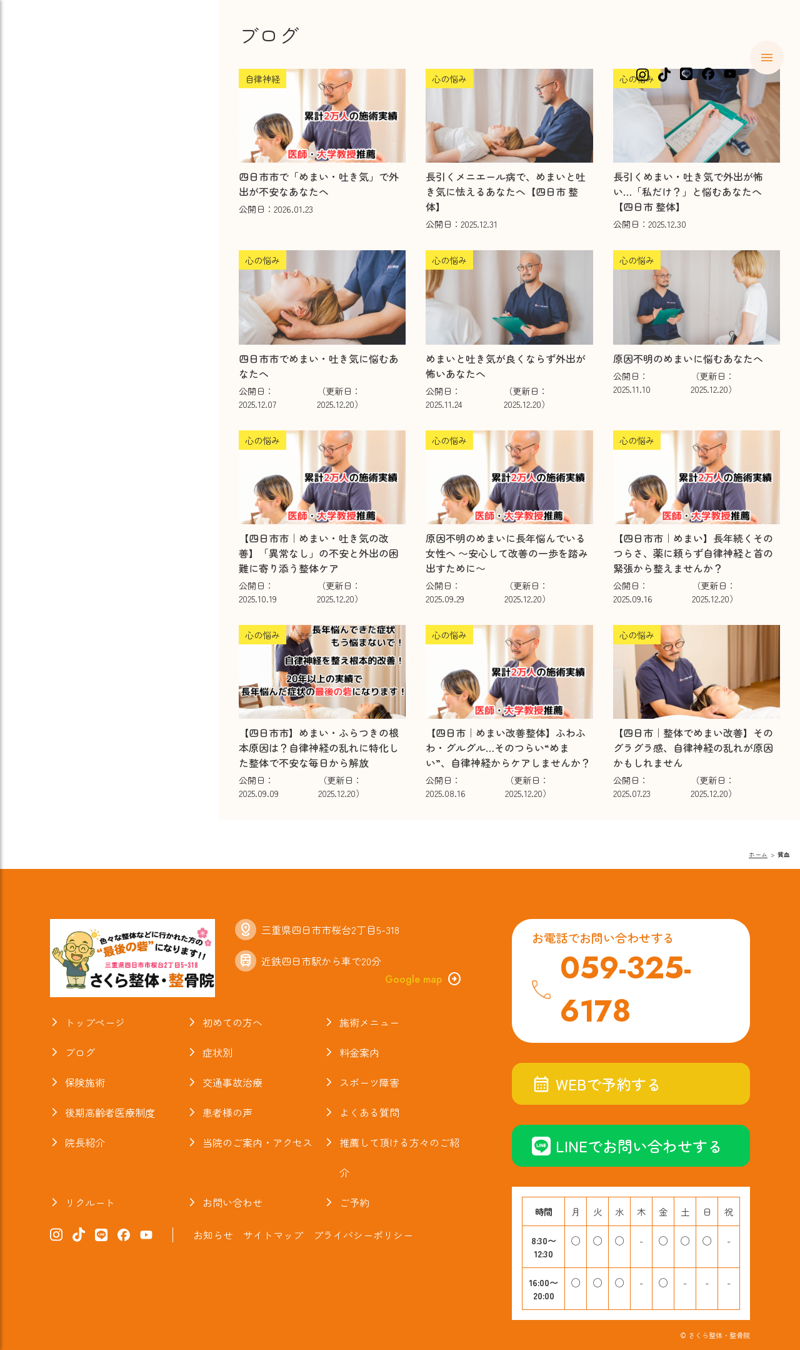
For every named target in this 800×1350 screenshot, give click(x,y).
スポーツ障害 (75, 264)
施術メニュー (75, 144)
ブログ (55, 336)
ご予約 (354, 1202)
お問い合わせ (232, 1202)
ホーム (55, 95)
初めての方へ (75, 119)
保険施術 (62, 216)
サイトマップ (273, 1234)
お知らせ (62, 408)
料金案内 (62, 191)
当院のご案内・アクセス (108, 384)
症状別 (55, 167)
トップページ (95, 1022)
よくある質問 (75, 288)
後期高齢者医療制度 (110, 1112)
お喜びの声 (68, 311)
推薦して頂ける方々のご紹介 (399, 1157)
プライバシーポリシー (363, 1234)
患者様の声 (227, 1112)
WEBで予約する (596, 1084)
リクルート (90, 1202)
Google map (423, 979)
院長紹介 (62, 359)
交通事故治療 (75, 239)
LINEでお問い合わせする (627, 1146)
